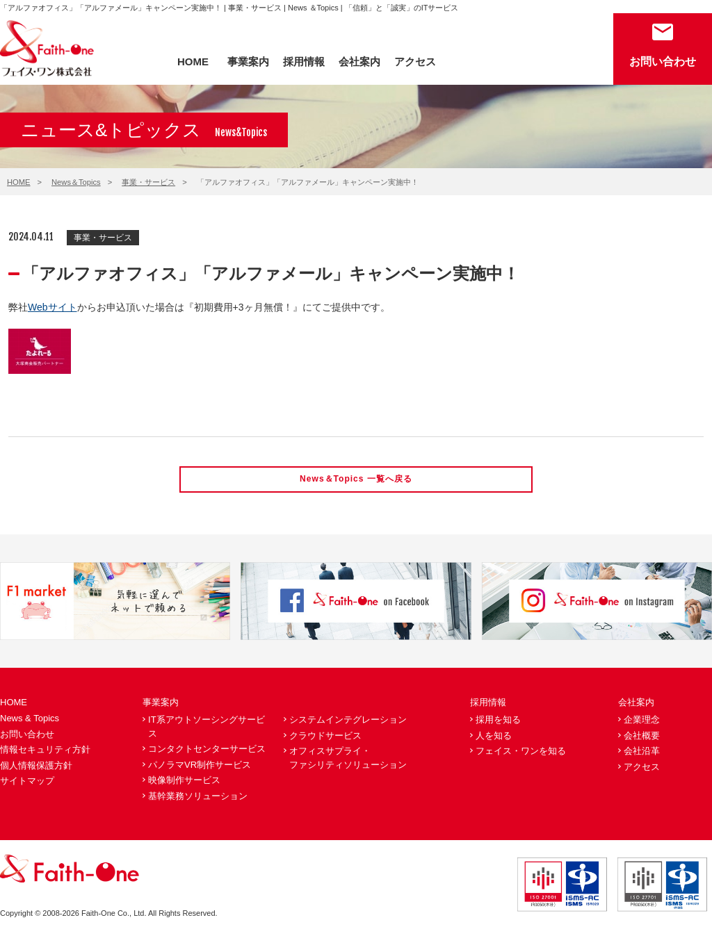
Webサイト (52, 307)
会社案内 (359, 61)
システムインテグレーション (348, 721)
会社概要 (642, 737)
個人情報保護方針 (36, 767)
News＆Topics (76, 182)
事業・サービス (148, 182)
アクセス (415, 61)
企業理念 (642, 721)
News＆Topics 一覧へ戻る (356, 480)
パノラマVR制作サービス (199, 766)
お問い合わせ (662, 61)
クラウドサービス (325, 737)
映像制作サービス (184, 782)
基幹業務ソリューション (198, 797)
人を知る (494, 737)
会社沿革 (642, 753)
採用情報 (304, 61)
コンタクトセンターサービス (207, 751)
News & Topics (29, 719)
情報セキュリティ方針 (45, 751)
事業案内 (248, 61)
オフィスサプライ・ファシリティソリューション (348, 760)
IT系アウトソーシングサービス (206, 728)
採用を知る (498, 721)
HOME (193, 61)
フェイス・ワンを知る (521, 753)
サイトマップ (27, 783)
